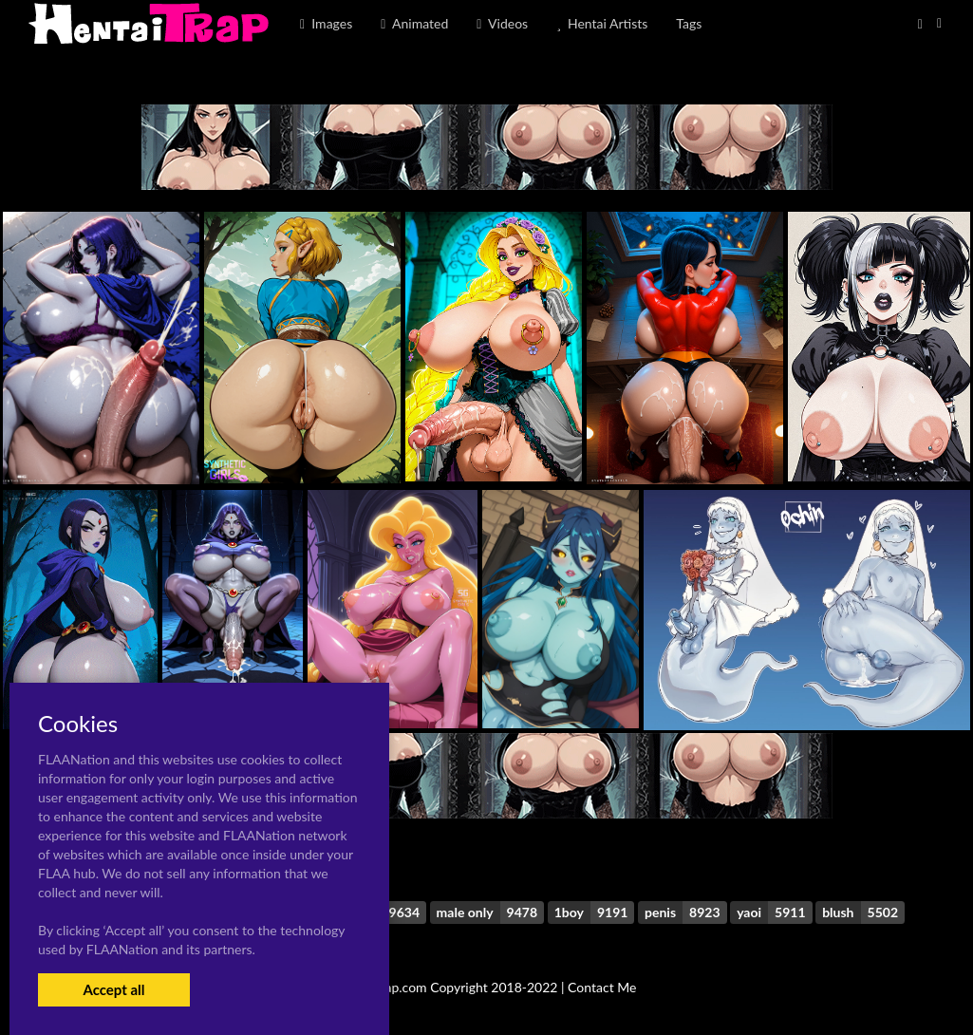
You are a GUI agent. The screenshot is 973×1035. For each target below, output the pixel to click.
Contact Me (602, 987)
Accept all (113, 989)
